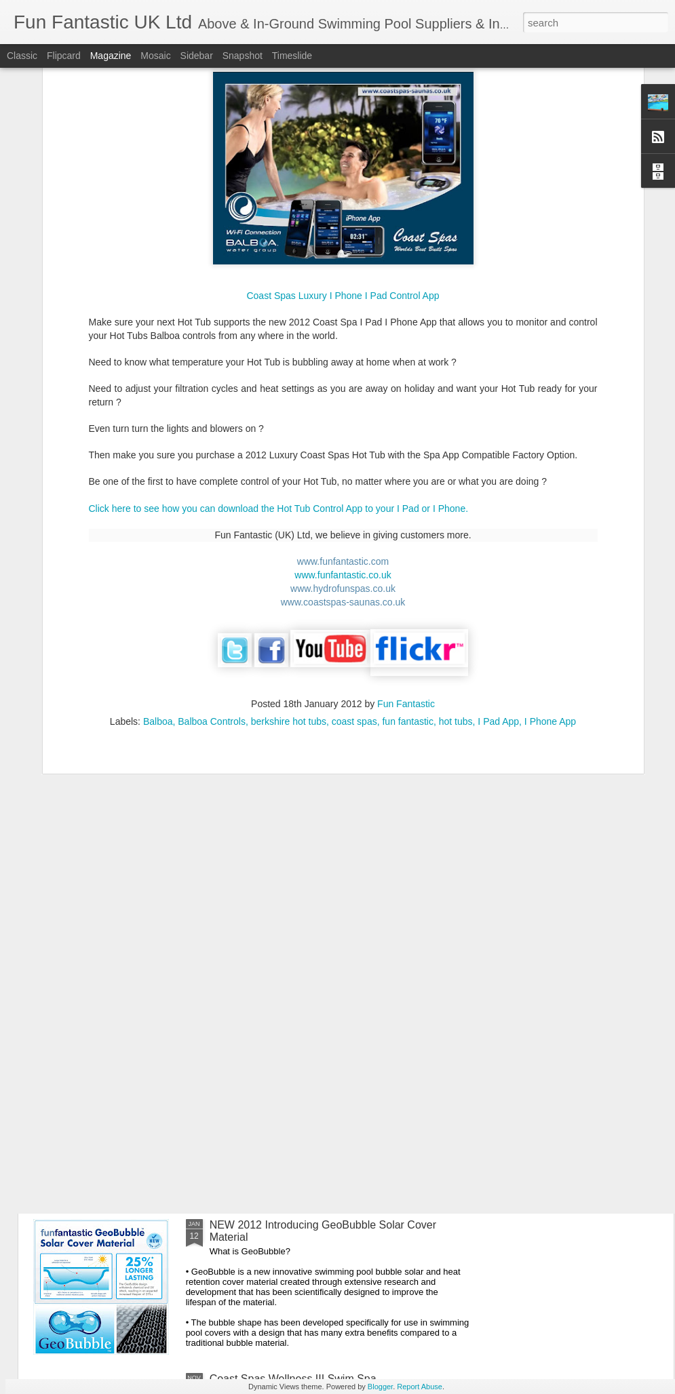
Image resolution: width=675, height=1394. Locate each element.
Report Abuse (419, 1386)
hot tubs (456, 566)
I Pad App (498, 566)
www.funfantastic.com (343, 406)
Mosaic (155, 55)
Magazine (111, 55)
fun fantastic (407, 566)
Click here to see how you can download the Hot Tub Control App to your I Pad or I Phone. (279, 353)
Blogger (380, 1386)
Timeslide (292, 55)
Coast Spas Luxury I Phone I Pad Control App (342, 141)
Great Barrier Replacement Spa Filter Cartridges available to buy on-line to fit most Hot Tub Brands (329, 923)
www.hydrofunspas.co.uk (343, 434)
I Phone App (550, 566)
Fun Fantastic (406, 549)
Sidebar (196, 55)
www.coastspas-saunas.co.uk (343, 447)
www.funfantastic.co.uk (342, 420)
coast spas (354, 566)
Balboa (158, 566)
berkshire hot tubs (288, 566)
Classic (22, 55)
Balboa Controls (212, 566)
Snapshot (243, 55)
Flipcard (64, 55)
